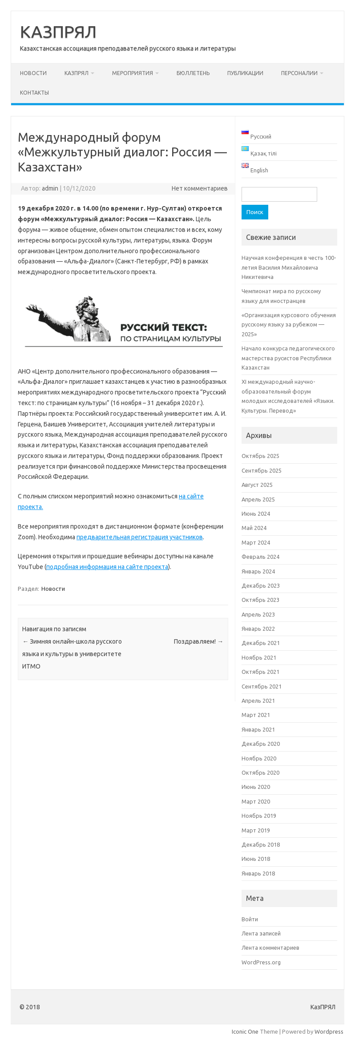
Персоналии (299, 73)
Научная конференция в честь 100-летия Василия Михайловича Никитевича (289, 267)
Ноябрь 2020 (259, 758)
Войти (250, 919)
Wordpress (329, 1031)
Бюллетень (193, 73)
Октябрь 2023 (260, 600)
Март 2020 (256, 801)
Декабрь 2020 (261, 743)
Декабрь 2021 (261, 643)
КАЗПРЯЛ (58, 31)
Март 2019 (256, 830)
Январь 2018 (258, 873)
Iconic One (245, 1031)
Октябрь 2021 (260, 672)
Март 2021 (256, 715)
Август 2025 (257, 485)
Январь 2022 (258, 628)
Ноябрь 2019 (259, 815)
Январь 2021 (258, 729)
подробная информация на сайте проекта (107, 566)
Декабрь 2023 (261, 585)
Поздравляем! (198, 641)
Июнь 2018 (256, 859)
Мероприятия (132, 73)
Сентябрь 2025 (262, 470)
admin (50, 188)
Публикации (245, 73)
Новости (33, 73)
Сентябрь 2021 (262, 686)
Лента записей (261, 933)
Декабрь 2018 (261, 844)
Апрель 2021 (258, 700)
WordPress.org (261, 962)
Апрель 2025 (258, 499)
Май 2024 (254, 528)
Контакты (34, 93)
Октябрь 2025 (260, 456)
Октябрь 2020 (260, 772)
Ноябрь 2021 (259, 657)
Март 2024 (256, 542)
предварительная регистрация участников (140, 537)
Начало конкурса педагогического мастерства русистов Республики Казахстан (288, 357)
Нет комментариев (200, 188)
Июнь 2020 (256, 787)
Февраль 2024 (260, 556)
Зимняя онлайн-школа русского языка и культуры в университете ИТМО (72, 654)
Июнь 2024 (256, 513)
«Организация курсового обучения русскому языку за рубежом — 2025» (289, 324)
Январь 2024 (258, 571)
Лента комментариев (270, 947)
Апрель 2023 (258, 614)
